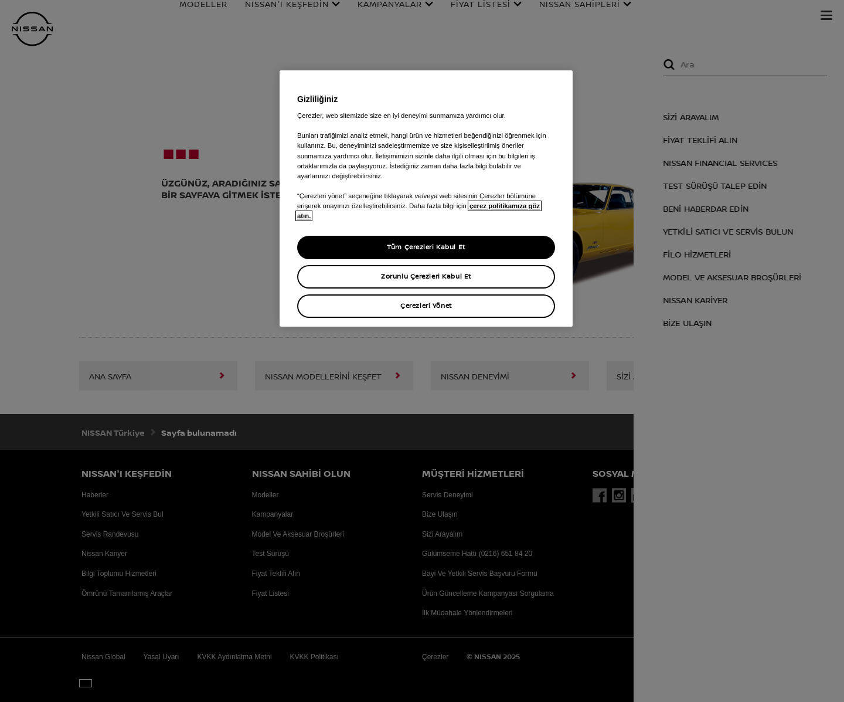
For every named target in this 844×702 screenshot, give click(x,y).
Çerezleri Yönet (426, 305)
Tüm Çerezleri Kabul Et (426, 247)
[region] (426, 198)
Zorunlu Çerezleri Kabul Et (426, 276)
